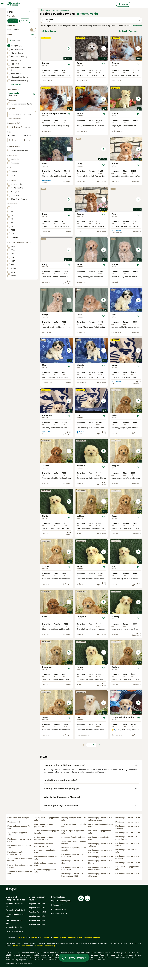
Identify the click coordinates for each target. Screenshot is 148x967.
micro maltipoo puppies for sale (18, 827)
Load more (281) (16, 84)
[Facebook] (81, 898)
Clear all (31, 12)
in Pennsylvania (87, 13)
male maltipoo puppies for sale (99, 832)
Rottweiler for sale (14, 927)
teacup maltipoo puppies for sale (46, 819)
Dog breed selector (59, 913)
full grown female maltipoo (73, 837)
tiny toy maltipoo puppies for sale (73, 825)
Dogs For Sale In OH (37, 912)
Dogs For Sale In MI (37, 920)
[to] (29, 140)
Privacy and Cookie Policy (44, 946)
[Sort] (129, 31)
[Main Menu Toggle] (2, 4)
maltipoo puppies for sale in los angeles (100, 851)
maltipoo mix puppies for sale (99, 838)
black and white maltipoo (18, 818)
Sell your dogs (57, 905)
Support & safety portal (61, 901)
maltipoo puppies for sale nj (127, 873)
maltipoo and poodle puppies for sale (73, 849)
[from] (14, 140)
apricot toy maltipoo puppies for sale (46, 832)
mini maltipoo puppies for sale (45, 864)
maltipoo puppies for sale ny (127, 863)
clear (32, 34)
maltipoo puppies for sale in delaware (127, 857)
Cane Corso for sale (14, 931)
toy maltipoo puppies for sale (18, 834)
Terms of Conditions (21, 946)
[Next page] (99, 745)
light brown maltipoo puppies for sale (16, 853)
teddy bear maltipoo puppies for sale (73, 842)
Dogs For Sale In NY (37, 908)
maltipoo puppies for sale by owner (19, 840)
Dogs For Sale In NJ (37, 916)
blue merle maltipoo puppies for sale (19, 866)
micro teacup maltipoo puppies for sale (43, 825)
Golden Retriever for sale (14, 905)
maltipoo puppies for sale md (127, 833)
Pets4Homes (23, 937)
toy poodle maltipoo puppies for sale (19, 859)
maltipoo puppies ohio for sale (126, 851)
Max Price (27, 136)
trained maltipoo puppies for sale (19, 872)
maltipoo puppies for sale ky (127, 818)
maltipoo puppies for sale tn (127, 822)
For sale (12, 21)
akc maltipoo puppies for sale (45, 851)
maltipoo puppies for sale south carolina (99, 868)
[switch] (21, 29)
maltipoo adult (13, 822)
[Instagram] (87, 898)
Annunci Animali (75, 937)
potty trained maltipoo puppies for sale (43, 838)
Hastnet (34, 937)
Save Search (49, 31)
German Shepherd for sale (15, 915)
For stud (24, 21)
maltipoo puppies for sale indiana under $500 (72, 875)
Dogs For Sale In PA (37, 904)
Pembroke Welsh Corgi (15, 910)
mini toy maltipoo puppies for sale (73, 819)
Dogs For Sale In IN (37, 924)
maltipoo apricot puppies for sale (19, 846)
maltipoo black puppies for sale (45, 858)
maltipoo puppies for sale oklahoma (99, 875)
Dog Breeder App (58, 909)
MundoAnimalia (59, 937)
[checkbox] (8, 45)
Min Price (11, 136)
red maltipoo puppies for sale (45, 871)
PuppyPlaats (45, 937)
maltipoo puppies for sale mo (100, 857)
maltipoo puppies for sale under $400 (72, 855)
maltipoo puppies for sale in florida (127, 844)
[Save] (69, 64)
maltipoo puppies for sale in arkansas (127, 827)
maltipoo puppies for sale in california (100, 845)
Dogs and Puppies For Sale (15, 898)
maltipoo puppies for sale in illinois (100, 862)
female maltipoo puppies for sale (100, 825)
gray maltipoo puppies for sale (72, 832)
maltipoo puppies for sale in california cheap (100, 819)
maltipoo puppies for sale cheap (72, 862)
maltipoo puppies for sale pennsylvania (126, 838)
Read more (137, 26)
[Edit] (33, 94)
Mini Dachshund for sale (14, 922)
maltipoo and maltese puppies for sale (43, 845)
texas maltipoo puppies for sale (127, 868)
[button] (56, 48)
